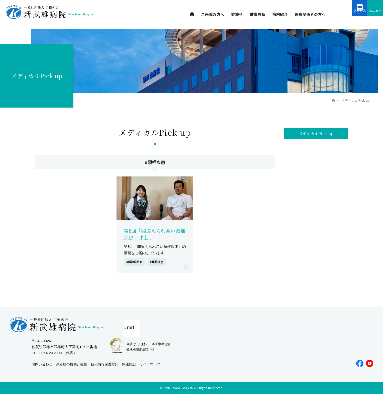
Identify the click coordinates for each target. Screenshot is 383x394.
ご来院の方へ (212, 14)
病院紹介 (280, 14)
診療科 (237, 14)
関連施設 (129, 364)
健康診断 (257, 14)
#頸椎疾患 (156, 262)
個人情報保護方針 (104, 364)
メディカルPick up (316, 134)
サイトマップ (150, 364)
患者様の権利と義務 (71, 364)
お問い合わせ (42, 364)
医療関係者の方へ (310, 14)
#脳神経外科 (134, 262)
